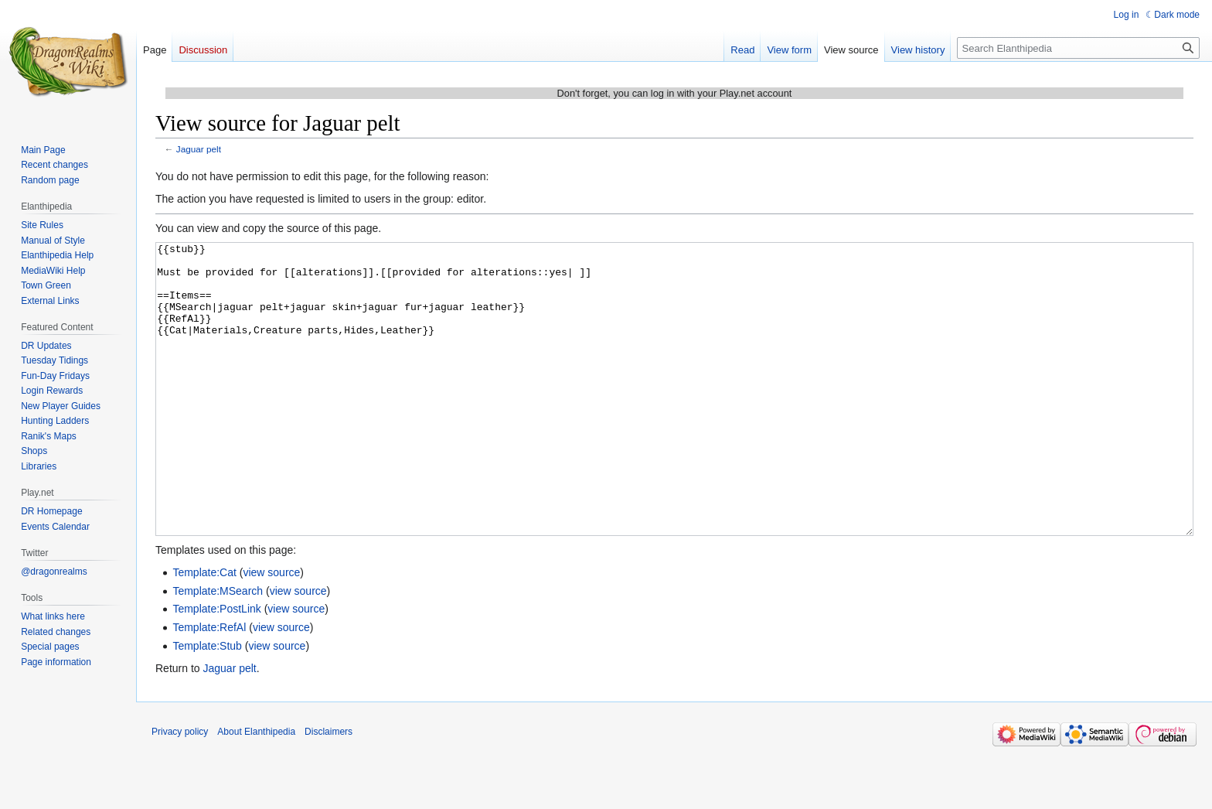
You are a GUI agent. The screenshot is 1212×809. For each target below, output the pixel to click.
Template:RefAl (209, 685)
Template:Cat (204, 630)
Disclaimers (328, 789)
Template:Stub (207, 704)
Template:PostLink (216, 667)
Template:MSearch (217, 649)
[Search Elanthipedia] (1078, 48)
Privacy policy (180, 789)
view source (271, 630)
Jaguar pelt (198, 149)
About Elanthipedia (256, 789)
